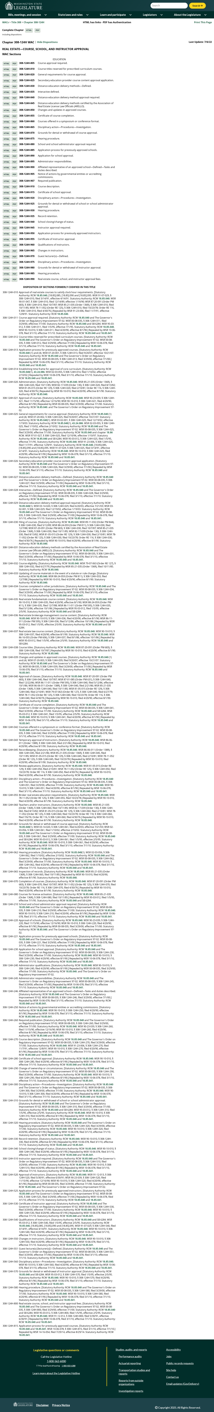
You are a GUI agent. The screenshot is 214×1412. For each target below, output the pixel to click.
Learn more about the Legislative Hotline (56, 1373)
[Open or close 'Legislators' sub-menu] (161, 15)
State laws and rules (70, 14)
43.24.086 (39, 372)
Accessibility (173, 1349)
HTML (29, 30)
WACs (5, 22)
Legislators (150, 14)
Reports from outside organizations (131, 1382)
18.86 (110, 432)
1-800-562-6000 (56, 1361)
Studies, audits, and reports (131, 1349)
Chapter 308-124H (34, 22)
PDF (37, 30)
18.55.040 (102, 634)
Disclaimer (42, 1405)
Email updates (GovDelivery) (182, 1383)
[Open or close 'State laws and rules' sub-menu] (87, 15)
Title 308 (16, 22)
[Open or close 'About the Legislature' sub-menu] (205, 15)
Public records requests (180, 1363)
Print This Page (203, 22)
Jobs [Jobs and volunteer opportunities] (168, 1356)
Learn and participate (113, 14)
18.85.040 (41, 295)
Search (197, 5)
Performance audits (130, 1356)
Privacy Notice (61, 1405)
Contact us (172, 1377)
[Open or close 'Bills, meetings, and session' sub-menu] (45, 15)
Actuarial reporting (130, 1363)
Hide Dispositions (47, 42)
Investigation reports (131, 1391)
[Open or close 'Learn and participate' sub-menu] (130, 15)
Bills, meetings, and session (24, 14)
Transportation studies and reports (134, 1371)
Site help (171, 1370)
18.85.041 (106, 333)
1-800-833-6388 (68, 1366)
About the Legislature (187, 14)
